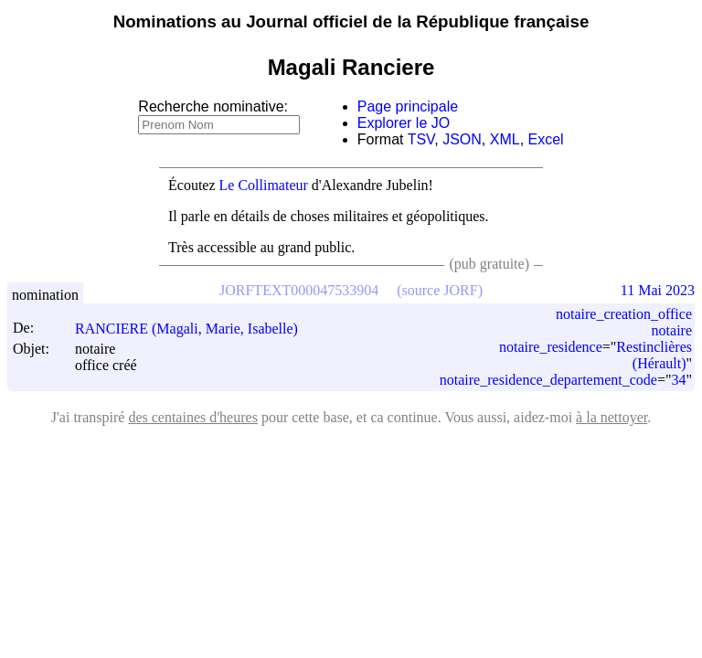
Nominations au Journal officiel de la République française (351, 21)
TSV (421, 139)
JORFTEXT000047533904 (298, 290)
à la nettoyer (611, 417)
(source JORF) (440, 290)
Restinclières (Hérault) (654, 355)
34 (678, 379)
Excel (546, 139)
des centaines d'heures (193, 417)
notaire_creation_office (624, 314)
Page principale (407, 106)
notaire (672, 330)
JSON (462, 139)
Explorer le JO (403, 123)
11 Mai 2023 (658, 290)
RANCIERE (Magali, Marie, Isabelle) (194, 328)
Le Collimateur (263, 185)
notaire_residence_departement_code (548, 379)
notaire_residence (550, 347)
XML (505, 139)
